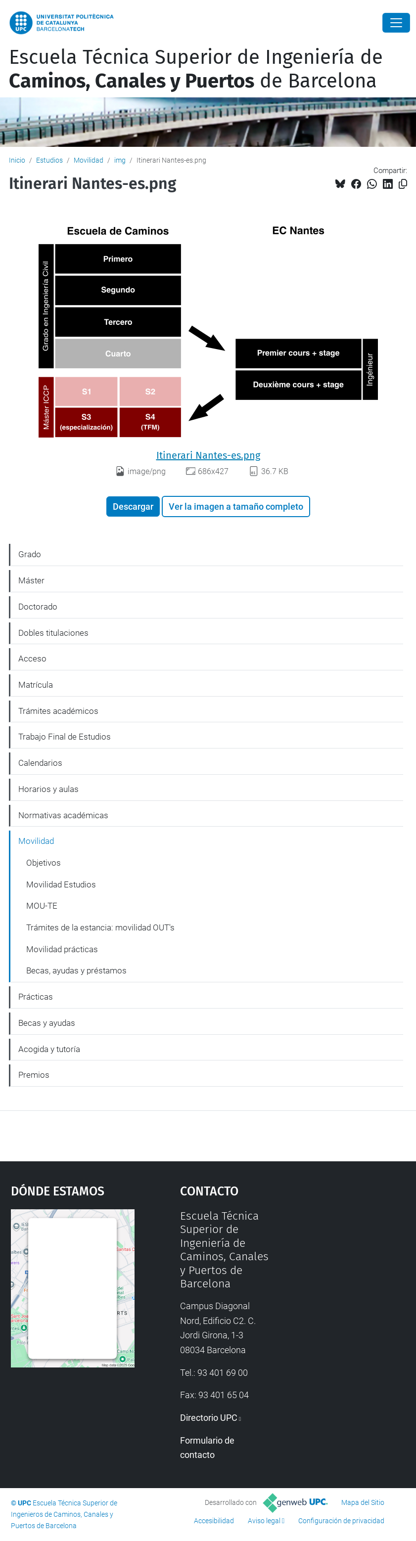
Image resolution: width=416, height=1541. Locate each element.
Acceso (32, 658)
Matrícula (35, 685)
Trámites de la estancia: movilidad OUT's (100, 927)
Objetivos (43, 863)
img (120, 160)
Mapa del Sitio (362, 1502)
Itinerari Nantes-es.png (208, 455)
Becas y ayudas (46, 1023)
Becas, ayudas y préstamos (76, 970)
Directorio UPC (208, 1417)
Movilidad (88, 160)
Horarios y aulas (48, 789)
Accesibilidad (214, 1521)
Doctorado (37, 607)
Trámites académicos (58, 711)
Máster (31, 580)
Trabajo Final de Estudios (64, 737)
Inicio (17, 160)
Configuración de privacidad (341, 1521)
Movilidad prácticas (62, 949)
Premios (33, 1075)
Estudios (49, 160)
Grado (29, 554)
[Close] (396, 23)
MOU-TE (41, 906)
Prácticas (35, 997)
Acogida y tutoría (49, 1049)
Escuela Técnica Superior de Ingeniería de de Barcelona (196, 69)
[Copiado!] (403, 184)
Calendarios (40, 763)
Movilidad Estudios (61, 884)
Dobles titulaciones (53, 633)
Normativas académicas (63, 815)
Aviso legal (264, 1521)
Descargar (133, 506)
